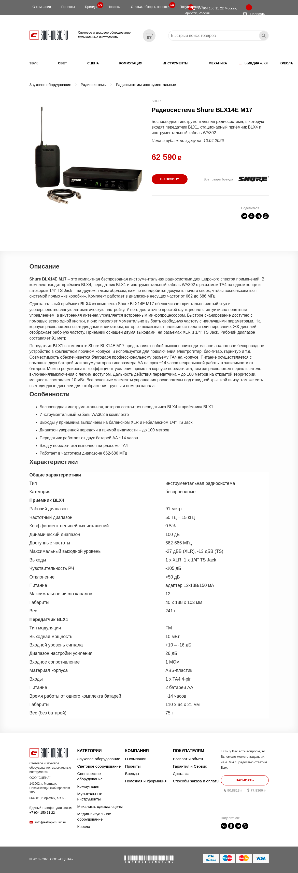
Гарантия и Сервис (190, 766)
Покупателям (191, 7)
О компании (42, 7)
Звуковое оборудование (50, 85)
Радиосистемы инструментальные (146, 85)
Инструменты (175, 63)
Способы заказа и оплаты (196, 781)
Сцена (93, 63)
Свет (62, 63)
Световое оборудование (99, 766)
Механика (218, 63)
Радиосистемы (93, 85)
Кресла (286, 63)
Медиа (253, 63)
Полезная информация (146, 781)
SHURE (157, 101)
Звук (34, 63)
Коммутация (131, 63)
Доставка (181, 773)
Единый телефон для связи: (51, 810)
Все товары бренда (218, 179)
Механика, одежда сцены (100, 806)
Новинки (114, 7)
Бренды (92, 6)
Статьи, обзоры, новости (151, 6)
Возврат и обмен (188, 759)
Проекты (68, 7)
